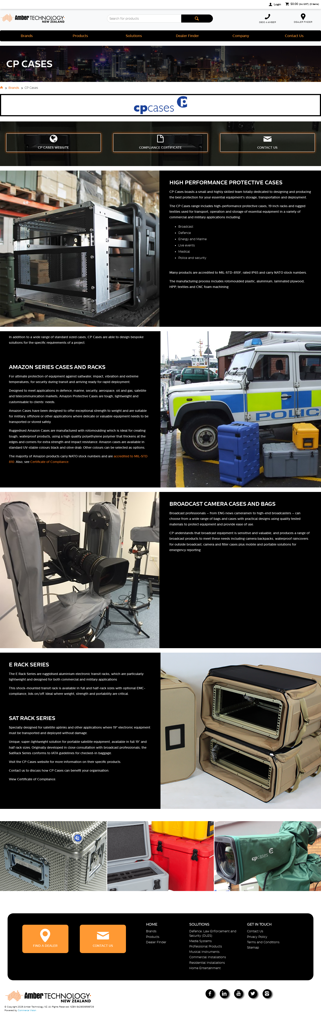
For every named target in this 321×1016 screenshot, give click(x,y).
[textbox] (144, 19)
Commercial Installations (207, 957)
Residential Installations (207, 962)
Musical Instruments (204, 952)
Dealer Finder (187, 36)
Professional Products (205, 946)
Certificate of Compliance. (49, 462)
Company (241, 36)
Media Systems (200, 941)
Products (80, 36)
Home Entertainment (205, 968)
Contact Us (294, 36)
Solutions (134, 36)
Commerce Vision (27, 1010)
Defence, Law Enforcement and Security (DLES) (212, 933)
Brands (27, 36)
